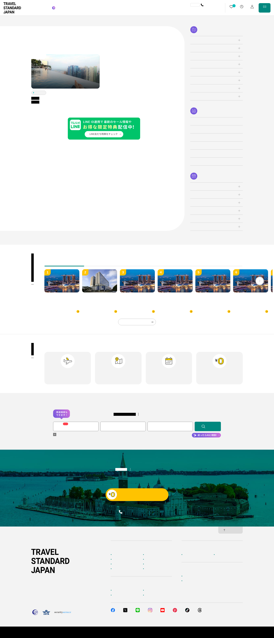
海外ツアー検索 (152, 554)
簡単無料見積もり (192, 576)
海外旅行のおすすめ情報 (124, 569)
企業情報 (188, 554)
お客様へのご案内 (121, 590)
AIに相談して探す (121, 559)
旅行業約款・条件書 (233, 632)
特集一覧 (149, 564)
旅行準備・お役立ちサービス (126, 595)
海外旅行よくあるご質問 (156, 590)
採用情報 (220, 554)
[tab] (104, 264)
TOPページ (118, 554)
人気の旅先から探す (154, 559)
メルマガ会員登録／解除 (156, 595)
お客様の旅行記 (152, 569)
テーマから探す (120, 564)
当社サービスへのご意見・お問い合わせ (202, 581)
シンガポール (39, 93)
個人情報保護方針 (211, 632)
